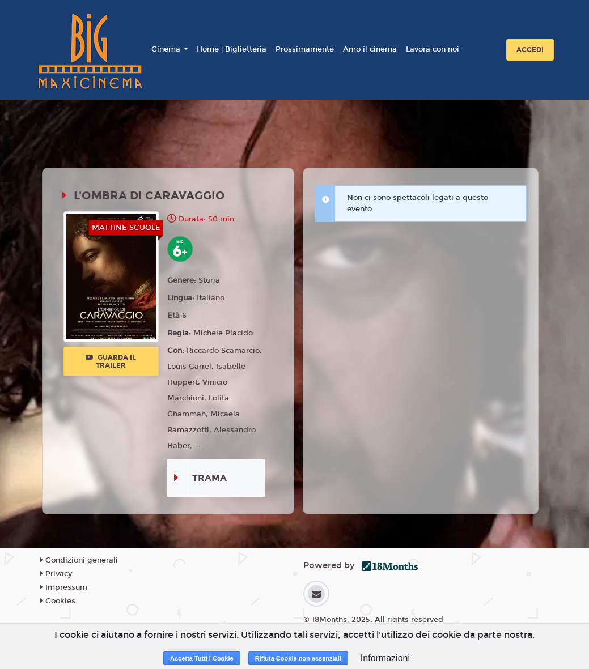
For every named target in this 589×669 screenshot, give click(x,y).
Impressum (63, 587)
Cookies (57, 601)
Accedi (530, 50)
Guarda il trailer (111, 361)
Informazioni (385, 658)
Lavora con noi (432, 49)
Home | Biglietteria (231, 49)
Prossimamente (305, 49)
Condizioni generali (79, 560)
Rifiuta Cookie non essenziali (298, 658)
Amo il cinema (370, 49)
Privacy (56, 573)
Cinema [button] (167, 49)
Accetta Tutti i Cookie (202, 658)
